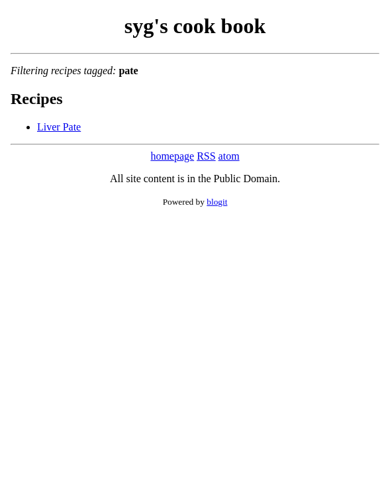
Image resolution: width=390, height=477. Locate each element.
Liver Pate (59, 126)
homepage (172, 156)
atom (229, 156)
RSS (206, 156)
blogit (217, 202)
